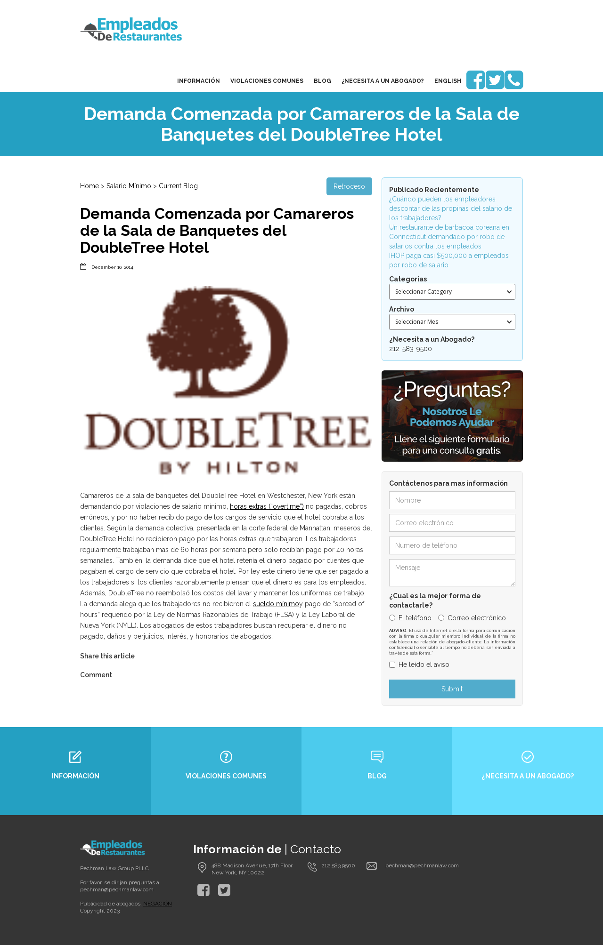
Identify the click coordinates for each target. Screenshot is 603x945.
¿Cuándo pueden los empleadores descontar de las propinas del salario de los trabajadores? (450, 208)
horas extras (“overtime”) (267, 506)
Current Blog (178, 186)
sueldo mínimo (276, 604)
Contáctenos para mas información (448, 483)
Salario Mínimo (128, 186)
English (447, 81)
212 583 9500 (338, 865)
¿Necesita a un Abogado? (383, 81)
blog (322, 81)
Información (198, 81)
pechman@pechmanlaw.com (117, 889)
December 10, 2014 (112, 267)
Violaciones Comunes (266, 81)
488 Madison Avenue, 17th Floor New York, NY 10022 (252, 869)
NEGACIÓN (157, 903)
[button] (452, 291)
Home (89, 186)
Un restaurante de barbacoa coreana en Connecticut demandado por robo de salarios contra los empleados (449, 237)
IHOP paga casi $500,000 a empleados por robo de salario (449, 260)
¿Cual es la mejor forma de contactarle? (435, 600)
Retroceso (349, 186)
